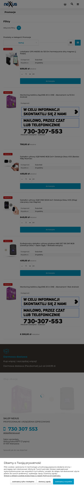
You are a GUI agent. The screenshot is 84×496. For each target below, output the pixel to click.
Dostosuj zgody (45, 482)
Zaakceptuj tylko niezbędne (23, 482)
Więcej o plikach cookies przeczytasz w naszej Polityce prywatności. (32, 476)
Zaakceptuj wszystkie (63, 482)
